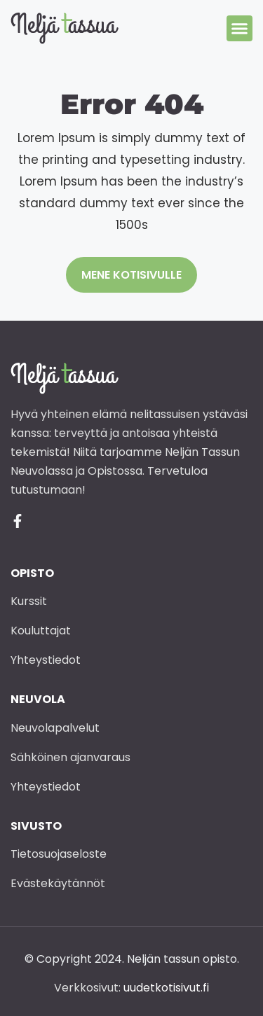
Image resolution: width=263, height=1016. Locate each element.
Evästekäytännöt (58, 883)
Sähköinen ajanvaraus (70, 757)
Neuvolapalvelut (55, 728)
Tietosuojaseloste (59, 854)
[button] (240, 28)
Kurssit (29, 601)
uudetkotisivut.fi (166, 988)
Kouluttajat (41, 630)
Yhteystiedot (46, 660)
